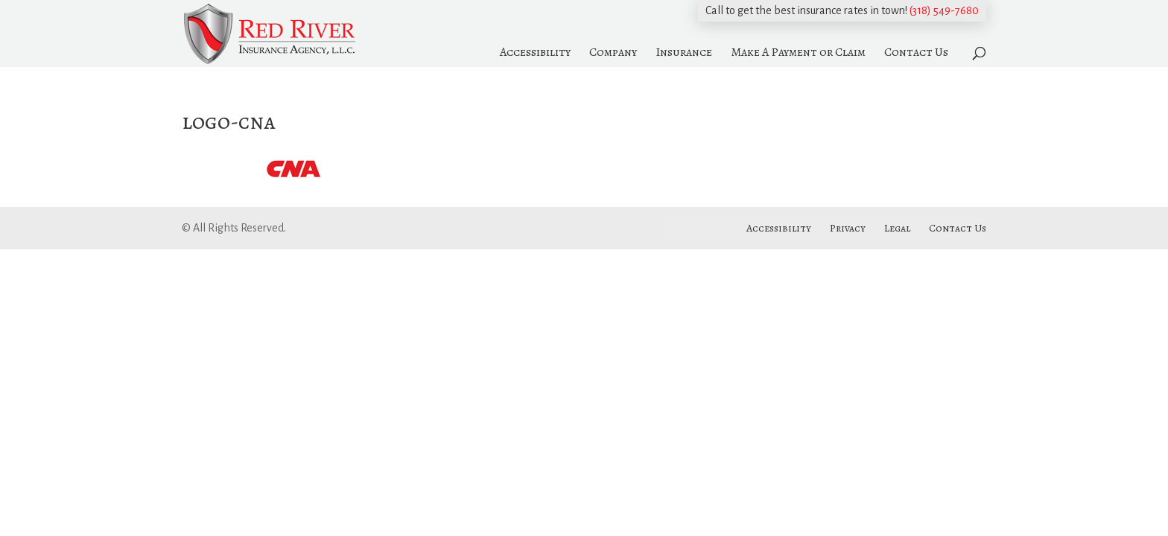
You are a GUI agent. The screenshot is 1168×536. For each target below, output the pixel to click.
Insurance (684, 52)
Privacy (848, 228)
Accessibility (535, 52)
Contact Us (916, 52)
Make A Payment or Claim (798, 52)
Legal (897, 228)
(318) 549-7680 (944, 10)
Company (613, 52)
